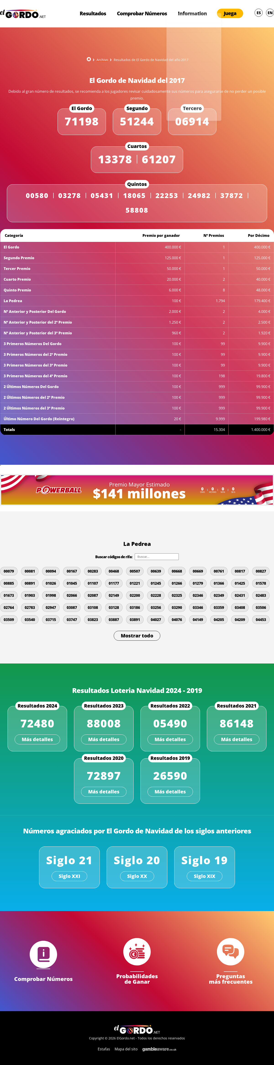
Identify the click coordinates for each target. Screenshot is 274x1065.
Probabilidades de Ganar (137, 978)
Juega (230, 14)
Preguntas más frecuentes (231, 978)
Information (192, 13)
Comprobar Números (140, 13)
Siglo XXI (69, 876)
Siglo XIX (204, 876)
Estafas (104, 1049)
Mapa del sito (126, 1049)
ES (259, 13)
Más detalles (37, 739)
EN (270, 13)
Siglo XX (137, 876)
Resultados (89, 13)
